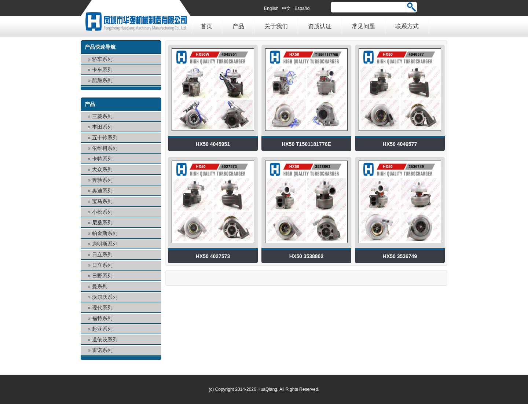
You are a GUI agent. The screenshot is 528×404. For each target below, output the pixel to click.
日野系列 (102, 276)
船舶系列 (102, 80)
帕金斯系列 (105, 233)
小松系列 (102, 212)
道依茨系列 (105, 339)
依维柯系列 (105, 148)
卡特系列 (102, 159)
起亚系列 (102, 329)
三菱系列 (102, 116)
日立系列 (102, 254)
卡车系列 (102, 70)
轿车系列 (102, 59)
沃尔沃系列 (105, 297)
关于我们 (276, 26)
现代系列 (102, 308)
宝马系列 (102, 201)
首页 (206, 26)
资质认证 (319, 26)
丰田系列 (102, 127)
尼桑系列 (102, 222)
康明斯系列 (105, 244)
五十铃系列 (105, 137)
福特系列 (102, 318)
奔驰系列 (102, 180)
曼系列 (99, 286)
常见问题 (363, 26)
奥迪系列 (102, 191)
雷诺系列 (102, 350)
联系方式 (407, 26)
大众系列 (102, 169)
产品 (238, 26)
